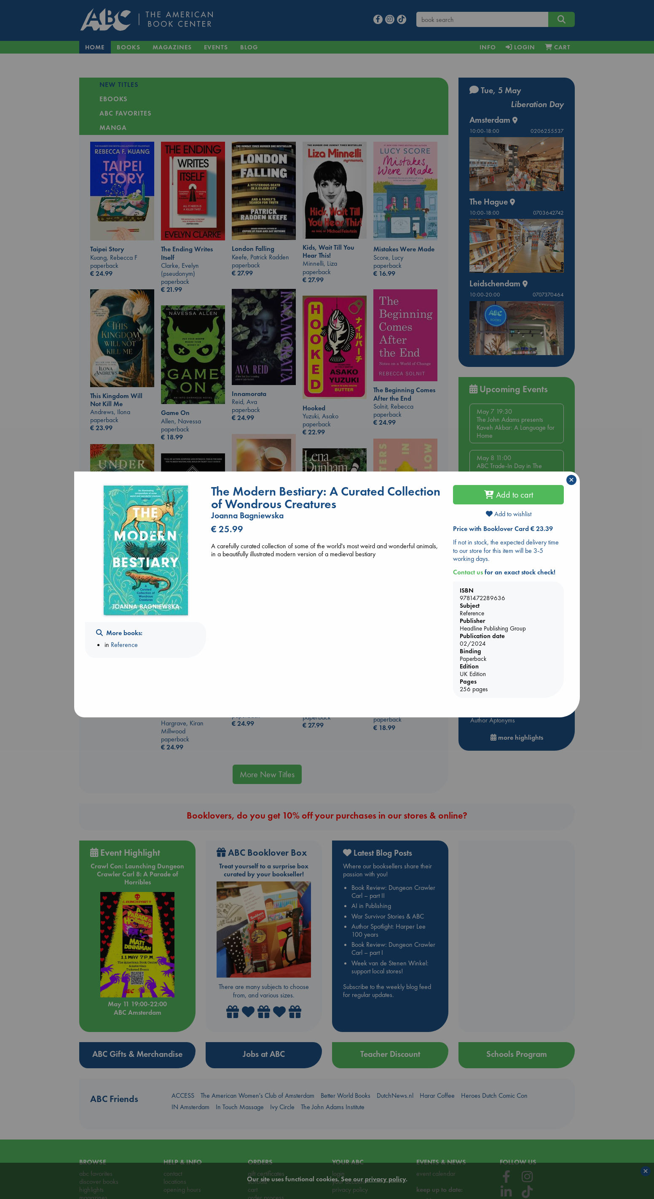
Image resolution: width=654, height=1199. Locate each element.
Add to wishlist (508, 514)
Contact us (468, 572)
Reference (124, 644)
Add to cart (508, 494)
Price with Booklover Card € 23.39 (503, 528)
